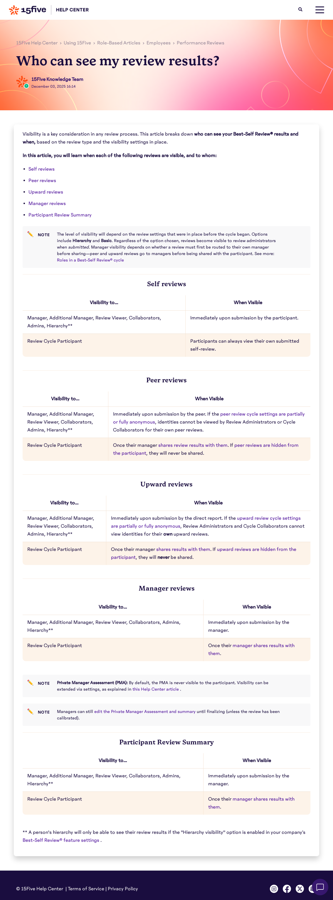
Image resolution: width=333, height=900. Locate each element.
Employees (159, 43)
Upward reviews (45, 192)
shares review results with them (193, 445)
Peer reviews (42, 181)
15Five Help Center (37, 43)
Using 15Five (77, 43)
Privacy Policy (123, 889)
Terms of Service (86, 889)
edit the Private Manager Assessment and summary (145, 711)
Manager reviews (47, 203)
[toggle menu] (319, 10)
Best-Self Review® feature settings (61, 840)
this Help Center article (156, 689)
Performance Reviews (200, 43)
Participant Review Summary (60, 215)
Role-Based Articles (118, 43)
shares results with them (183, 549)
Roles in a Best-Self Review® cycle (91, 260)
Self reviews (41, 169)
